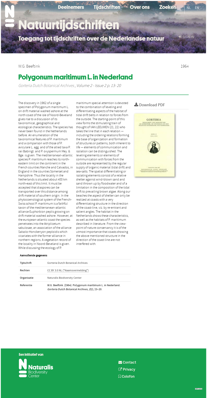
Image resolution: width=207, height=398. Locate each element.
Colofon (126, 376)
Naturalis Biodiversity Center (64, 277)
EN (197, 8)
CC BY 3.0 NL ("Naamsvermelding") (68, 270)
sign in (186, 37)
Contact (127, 362)
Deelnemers (71, 6)
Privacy (126, 369)
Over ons (140, 6)
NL (189, 8)
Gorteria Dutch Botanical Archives (46, 85)
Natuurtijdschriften (68, 25)
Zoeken (167, 6)
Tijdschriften (107, 6)
